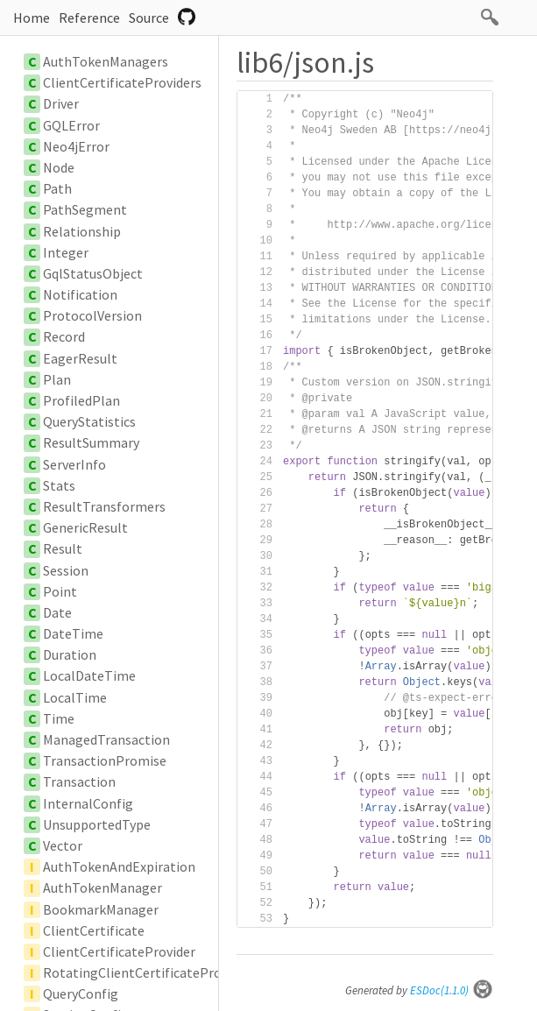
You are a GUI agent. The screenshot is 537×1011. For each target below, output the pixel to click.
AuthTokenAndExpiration (119, 866)
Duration (69, 654)
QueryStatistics (89, 421)
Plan (57, 379)
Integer (65, 252)
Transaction (79, 781)
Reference (89, 17)
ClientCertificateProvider (119, 951)
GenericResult (85, 527)
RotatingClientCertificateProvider (147, 972)
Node (58, 167)
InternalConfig (88, 803)
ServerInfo (74, 464)
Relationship (82, 231)
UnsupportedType (97, 824)
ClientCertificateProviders (122, 82)
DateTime (73, 633)
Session (65, 570)
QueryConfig (80, 993)
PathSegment (85, 209)
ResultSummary (91, 442)
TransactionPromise (104, 760)
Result (62, 548)
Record (64, 336)
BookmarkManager (101, 909)
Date (57, 612)
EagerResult (80, 358)
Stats (59, 485)
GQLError (71, 125)
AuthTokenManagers (105, 61)
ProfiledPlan (81, 400)
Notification (80, 294)
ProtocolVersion (92, 315)
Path (57, 188)
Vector (62, 845)
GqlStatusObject (93, 273)
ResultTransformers (104, 506)
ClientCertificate (94, 930)
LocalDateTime (89, 675)
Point (60, 591)
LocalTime (75, 697)
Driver (61, 103)
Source (149, 17)
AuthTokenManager (102, 887)
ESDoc (451, 990)
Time (58, 718)
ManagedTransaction (106, 739)
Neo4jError (76, 146)
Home (31, 17)
